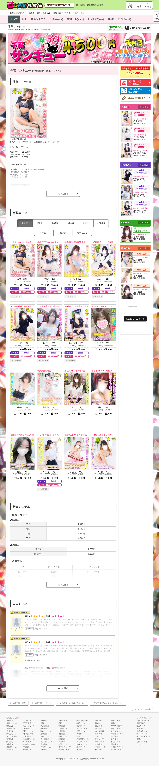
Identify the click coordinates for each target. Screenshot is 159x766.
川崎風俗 (114, 744)
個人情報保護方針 (143, 736)
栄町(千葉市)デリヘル (42, 703)
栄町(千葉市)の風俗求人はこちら (73, 703)
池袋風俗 (9, 726)
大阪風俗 (98, 726)
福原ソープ (81, 726)
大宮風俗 (44, 744)
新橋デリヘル (11, 747)
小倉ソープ (115, 721)
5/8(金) (71, 223)
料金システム (38, 19)
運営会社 (139, 739)
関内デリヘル (46, 731)
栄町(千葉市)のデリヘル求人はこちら (108, 703)
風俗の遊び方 (141, 731)
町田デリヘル (28, 731)
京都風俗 (98, 744)
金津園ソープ (64, 750)
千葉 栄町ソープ (83, 721)
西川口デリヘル (47, 742)
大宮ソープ (81, 731)
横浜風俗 (98, 750)
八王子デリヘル (29, 726)
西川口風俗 (45, 739)
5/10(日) (101, 223)
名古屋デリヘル (83, 739)
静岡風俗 (98, 728)
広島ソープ (115, 723)
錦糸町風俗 (27, 742)
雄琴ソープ (81, 723)
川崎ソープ (81, 734)
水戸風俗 (80, 750)
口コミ (124, 19)
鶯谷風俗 (9, 739)
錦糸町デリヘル (29, 744)
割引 (24, 19)
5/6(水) (40, 223)
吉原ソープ (63, 742)
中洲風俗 (62, 731)
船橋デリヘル (46, 736)
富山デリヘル (116, 750)
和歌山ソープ (82, 744)
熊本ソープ (115, 728)
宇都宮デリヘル (117, 747)
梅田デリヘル (64, 723)
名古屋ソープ (82, 742)
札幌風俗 (62, 739)
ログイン (139, 744)
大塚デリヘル (28, 750)
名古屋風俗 (99, 731)
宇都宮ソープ (100, 747)
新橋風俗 (9, 744)
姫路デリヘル (64, 728)
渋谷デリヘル (11, 734)
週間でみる (82, 233)
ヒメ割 (63, 233)
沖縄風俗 (62, 726)
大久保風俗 (45, 726)
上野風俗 (44, 721)
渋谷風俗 (9, 731)
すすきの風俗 (116, 726)
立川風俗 (9, 750)
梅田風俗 (44, 750)
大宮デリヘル (46, 747)
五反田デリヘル (29, 739)
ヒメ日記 (96, 19)
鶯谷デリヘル (11, 742)
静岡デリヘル (64, 736)
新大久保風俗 (11, 736)
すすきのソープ (65, 747)
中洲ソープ (63, 744)
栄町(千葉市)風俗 (19, 703)
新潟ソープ (99, 723)
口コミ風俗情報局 (82, 759)
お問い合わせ (141, 742)
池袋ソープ (99, 739)
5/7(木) (55, 223)
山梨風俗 (114, 736)
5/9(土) (86, 223)
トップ (14, 19)
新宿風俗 (9, 721)
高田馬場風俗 (28, 734)
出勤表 (56, 19)
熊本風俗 (98, 721)
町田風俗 (26, 728)
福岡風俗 (62, 734)
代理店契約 (140, 723)
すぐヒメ (44, 233)
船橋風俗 (44, 734)
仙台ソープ (81, 736)
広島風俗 (98, 734)
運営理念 (139, 728)
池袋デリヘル (11, 728)
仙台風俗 (114, 739)
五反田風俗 (27, 736)
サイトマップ (141, 734)
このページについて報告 (141, 709)
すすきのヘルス (117, 734)
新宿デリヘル (11, 723)
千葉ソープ (99, 742)
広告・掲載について (144, 721)
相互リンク (140, 726)
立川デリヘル (28, 721)
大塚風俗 (26, 747)
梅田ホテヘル (64, 721)
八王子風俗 (27, 723)
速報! (111, 19)
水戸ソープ (81, 747)
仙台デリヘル (116, 731)
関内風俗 (44, 728)
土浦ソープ (99, 736)
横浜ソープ (115, 742)
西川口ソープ (82, 728)
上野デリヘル (46, 723)
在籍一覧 (75, 19)
